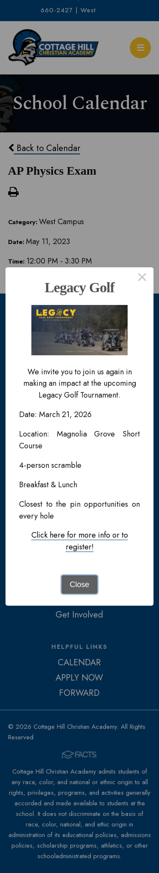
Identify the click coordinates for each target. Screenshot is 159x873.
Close (79, 584)
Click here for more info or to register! (79, 541)
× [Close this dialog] (142, 278)
